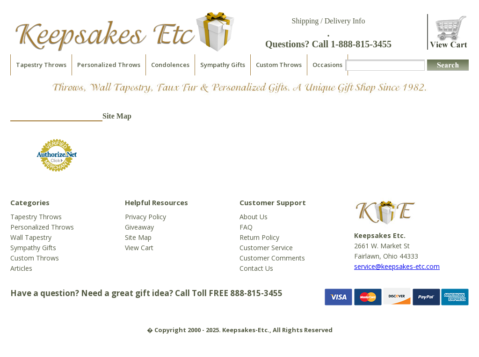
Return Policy (259, 237)
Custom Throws (279, 64)
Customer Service (266, 247)
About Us (254, 216)
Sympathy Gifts (222, 64)
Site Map (138, 237)
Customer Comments (272, 257)
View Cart (139, 247)
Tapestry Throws (41, 64)
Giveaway (139, 227)
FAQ (246, 227)
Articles (21, 268)
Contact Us (256, 268)
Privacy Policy (145, 216)
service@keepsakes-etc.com (397, 266)
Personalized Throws (108, 64)
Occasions (327, 64)
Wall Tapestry (30, 237)
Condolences (170, 64)
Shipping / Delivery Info (328, 21)
